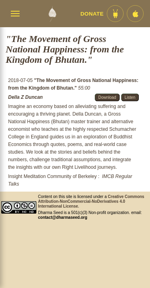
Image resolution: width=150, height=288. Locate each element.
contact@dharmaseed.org (62, 217)
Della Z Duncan (25, 97)
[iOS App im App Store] (135, 13)
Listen (130, 97)
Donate (92, 14)
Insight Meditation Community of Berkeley (52, 176)
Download (107, 97)
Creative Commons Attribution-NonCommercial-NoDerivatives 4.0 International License (91, 201)
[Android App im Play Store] (115, 13)
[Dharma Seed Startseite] (52, 13)
